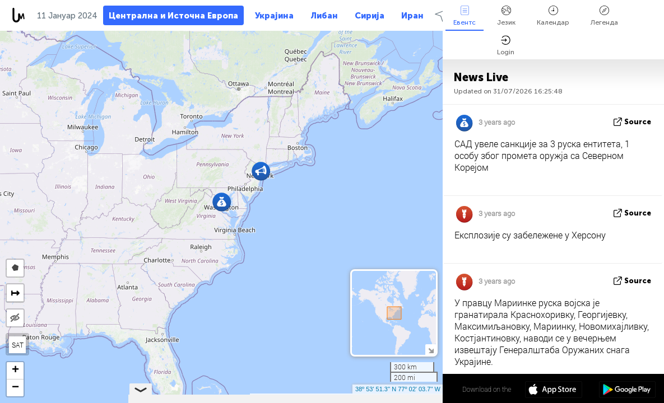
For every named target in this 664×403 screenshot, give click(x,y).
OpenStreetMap (379, 397)
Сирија (369, 16)
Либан (324, 16)
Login (505, 45)
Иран (412, 16)
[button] (261, 171)
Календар (553, 16)
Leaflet (267, 397)
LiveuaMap (338, 397)
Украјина (274, 16)
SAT (18, 344)
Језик (506, 16)
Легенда (604, 16)
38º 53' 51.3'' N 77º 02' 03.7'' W (397, 389)
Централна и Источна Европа (173, 16)
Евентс (464, 16)
